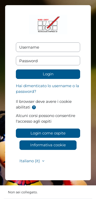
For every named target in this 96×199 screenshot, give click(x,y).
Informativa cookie (48, 144)
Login (48, 73)
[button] (34, 107)
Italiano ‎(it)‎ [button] (30, 160)
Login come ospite (48, 133)
